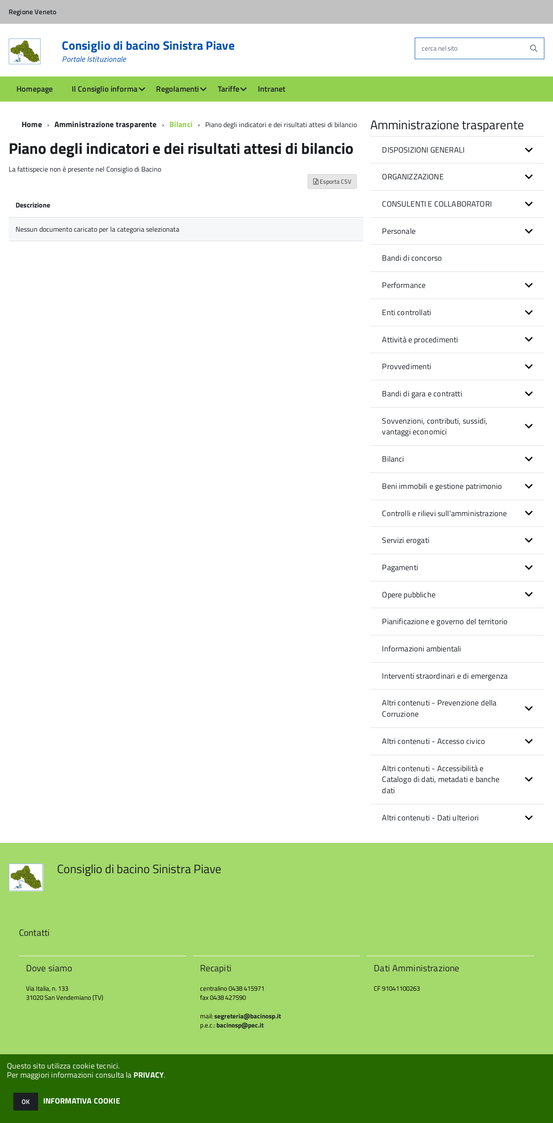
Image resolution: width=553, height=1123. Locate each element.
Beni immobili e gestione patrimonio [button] (442, 486)
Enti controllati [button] (406, 312)
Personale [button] (399, 231)
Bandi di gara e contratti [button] (422, 393)
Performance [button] (404, 285)
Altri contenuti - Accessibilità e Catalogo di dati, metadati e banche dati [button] (440, 779)
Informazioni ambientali (421, 648)
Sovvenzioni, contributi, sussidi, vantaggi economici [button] (434, 426)
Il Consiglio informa (105, 89)
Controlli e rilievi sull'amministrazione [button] (444, 513)
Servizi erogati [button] (405, 540)
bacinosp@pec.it (240, 1025)
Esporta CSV (332, 181)
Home (32, 124)
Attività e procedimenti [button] (420, 339)
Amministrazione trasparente (105, 124)
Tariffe (228, 89)
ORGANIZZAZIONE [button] (413, 176)
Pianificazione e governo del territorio (445, 621)
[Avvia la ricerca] (533, 48)
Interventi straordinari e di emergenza (445, 676)
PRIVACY (148, 1075)
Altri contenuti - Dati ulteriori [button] (430, 817)
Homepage (34, 89)
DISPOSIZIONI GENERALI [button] (423, 150)
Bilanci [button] (393, 459)
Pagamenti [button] (400, 567)
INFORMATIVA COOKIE (81, 1101)
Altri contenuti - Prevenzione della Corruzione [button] (439, 708)
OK (26, 1102)
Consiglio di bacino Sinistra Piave (148, 51)
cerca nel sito (440, 48)
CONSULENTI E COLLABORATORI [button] (437, 204)
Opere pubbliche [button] (408, 594)
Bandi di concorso (412, 258)
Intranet (271, 89)
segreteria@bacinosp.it (247, 1016)
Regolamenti (177, 89)
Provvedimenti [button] (406, 366)
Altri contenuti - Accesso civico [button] (433, 741)
